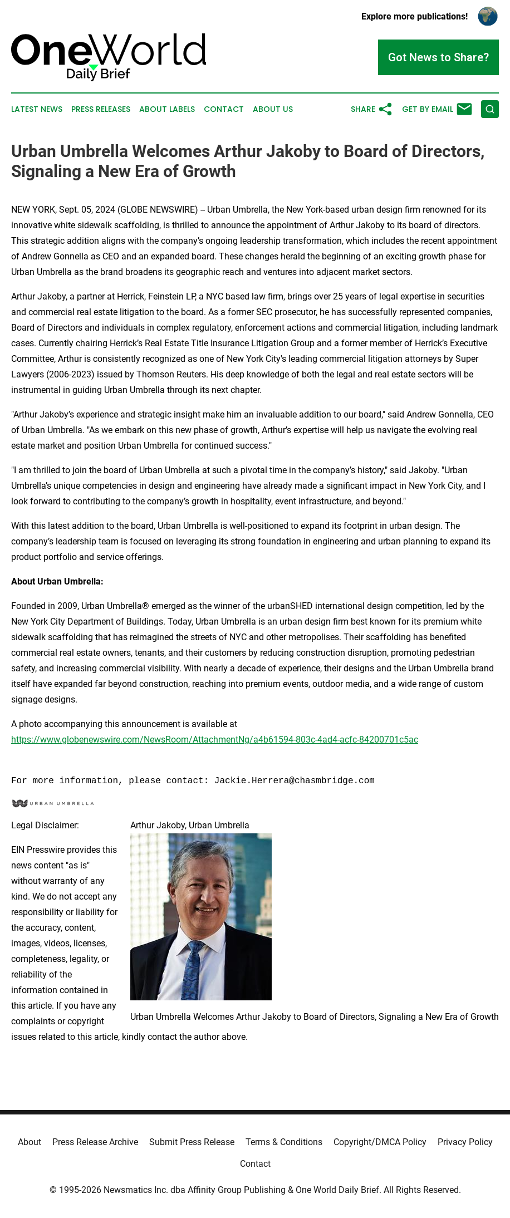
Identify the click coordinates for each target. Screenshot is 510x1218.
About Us (273, 109)
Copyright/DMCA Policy (380, 1142)
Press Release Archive (95, 1142)
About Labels (167, 109)
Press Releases (100, 109)
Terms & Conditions (284, 1142)
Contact (224, 109)
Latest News (36, 109)
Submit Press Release (191, 1142)
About (29, 1142)
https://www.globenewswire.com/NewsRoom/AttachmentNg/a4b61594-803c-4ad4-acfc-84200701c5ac (214, 739)
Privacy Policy (465, 1142)
